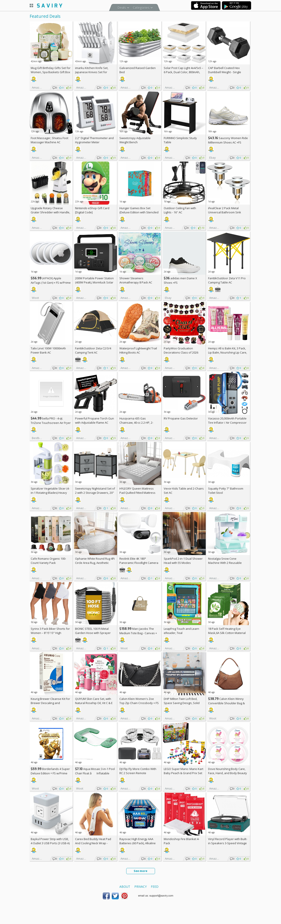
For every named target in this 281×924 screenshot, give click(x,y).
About (124, 886)
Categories (141, 7)
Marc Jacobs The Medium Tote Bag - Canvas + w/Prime (138, 633)
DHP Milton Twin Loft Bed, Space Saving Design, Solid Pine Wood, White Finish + (183, 703)
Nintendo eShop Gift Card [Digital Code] (92, 210)
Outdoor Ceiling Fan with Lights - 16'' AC (180, 210)
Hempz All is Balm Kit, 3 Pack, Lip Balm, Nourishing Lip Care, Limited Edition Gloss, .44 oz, (227, 352)
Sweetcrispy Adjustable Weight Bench (135, 140)
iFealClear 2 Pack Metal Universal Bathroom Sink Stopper (224, 212)
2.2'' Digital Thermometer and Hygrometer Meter (94, 140)
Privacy (140, 886)
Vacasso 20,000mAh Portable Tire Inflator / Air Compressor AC (227, 422)
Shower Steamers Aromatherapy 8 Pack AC (135, 280)
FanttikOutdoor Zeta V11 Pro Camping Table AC (227, 280)
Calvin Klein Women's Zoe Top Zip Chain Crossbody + (139, 701)
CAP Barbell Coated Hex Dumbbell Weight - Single (224, 70)
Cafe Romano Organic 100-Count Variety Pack (48, 561)
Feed (155, 886)
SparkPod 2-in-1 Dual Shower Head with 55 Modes (183, 561)
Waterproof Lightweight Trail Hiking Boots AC (138, 350)
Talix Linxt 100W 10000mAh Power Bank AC (48, 350)
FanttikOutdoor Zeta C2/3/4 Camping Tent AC (93, 350)
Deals (121, 7)
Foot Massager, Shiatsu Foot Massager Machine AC (49, 140)
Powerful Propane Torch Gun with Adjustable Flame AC (94, 420)
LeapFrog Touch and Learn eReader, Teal (181, 631)
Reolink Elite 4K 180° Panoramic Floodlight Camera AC (138, 563)
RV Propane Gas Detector (181, 418)
